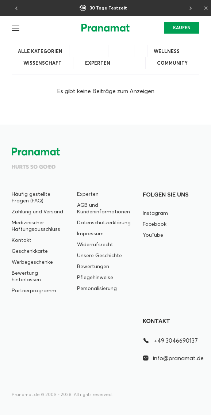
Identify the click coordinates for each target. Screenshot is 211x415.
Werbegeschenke (32, 262)
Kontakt (21, 240)
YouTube (153, 235)
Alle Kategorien (40, 51)
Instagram (155, 213)
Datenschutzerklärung (104, 222)
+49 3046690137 (170, 340)
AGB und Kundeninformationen (103, 208)
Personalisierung (97, 288)
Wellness (167, 51)
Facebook (154, 224)
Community (172, 63)
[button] (16, 28)
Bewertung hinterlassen (26, 276)
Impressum (90, 233)
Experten (97, 63)
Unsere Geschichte (99, 255)
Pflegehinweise (95, 277)
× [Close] (206, 8)
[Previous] (17, 8)
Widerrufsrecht (95, 244)
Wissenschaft (42, 63)
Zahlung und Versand (37, 211)
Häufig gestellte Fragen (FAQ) (31, 197)
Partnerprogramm (34, 290)
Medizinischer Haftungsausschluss (36, 225)
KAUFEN (182, 27)
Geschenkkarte (30, 251)
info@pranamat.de (171, 358)
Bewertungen (93, 266)
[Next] (190, 8)
